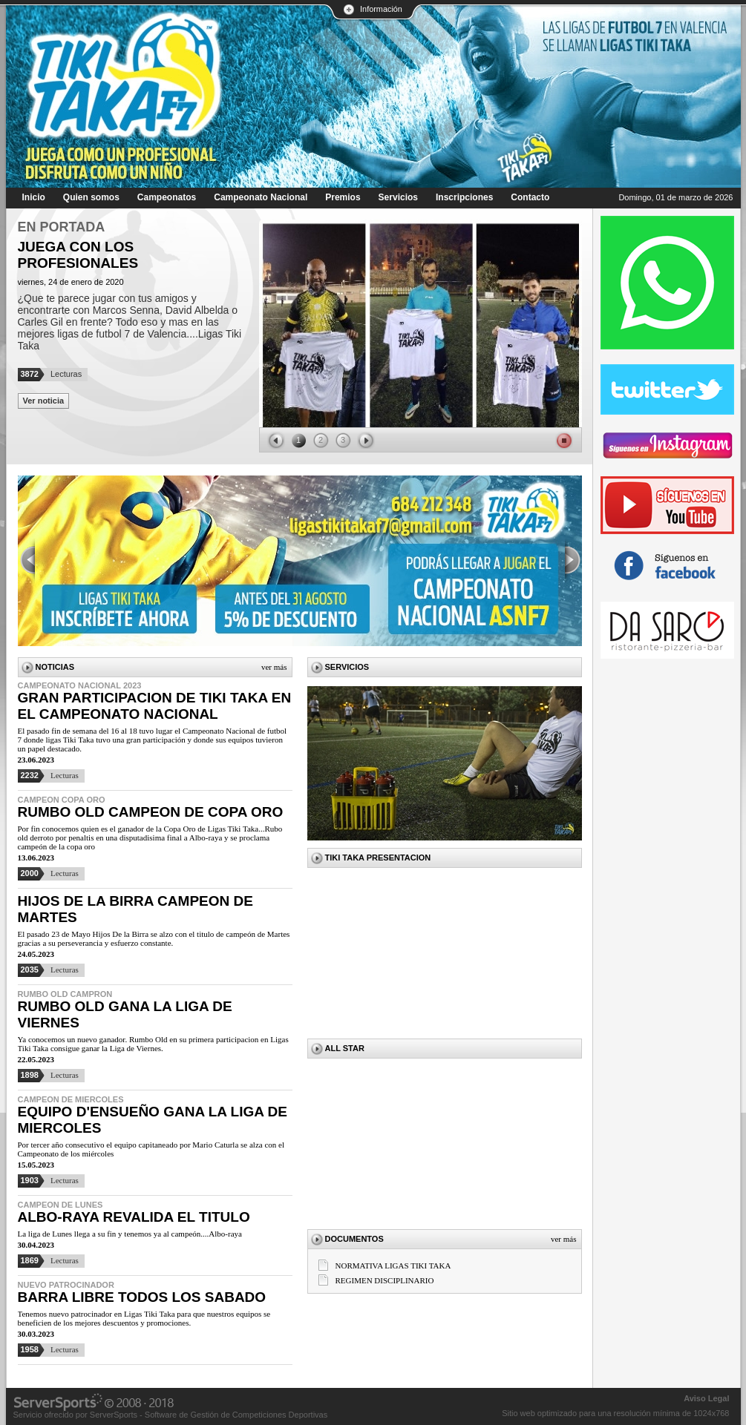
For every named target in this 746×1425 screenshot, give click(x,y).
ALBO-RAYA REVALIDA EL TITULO (134, 1217)
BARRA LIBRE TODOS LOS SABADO (142, 1297)
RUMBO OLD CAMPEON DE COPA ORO (151, 812)
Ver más (274, 666)
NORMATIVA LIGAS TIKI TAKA (393, 1265)
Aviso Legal (706, 1398)
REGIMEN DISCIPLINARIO (385, 1280)
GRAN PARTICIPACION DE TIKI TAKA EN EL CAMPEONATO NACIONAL (155, 706)
